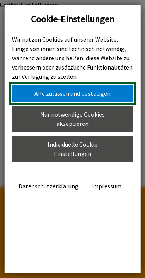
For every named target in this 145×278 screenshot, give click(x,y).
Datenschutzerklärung (48, 186)
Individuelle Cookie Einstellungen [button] (72, 149)
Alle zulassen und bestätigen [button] (72, 93)
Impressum (106, 186)
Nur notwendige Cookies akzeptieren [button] (72, 118)
